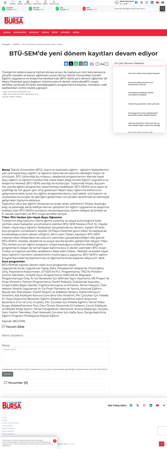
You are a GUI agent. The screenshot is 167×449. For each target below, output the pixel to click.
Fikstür (45, 2)
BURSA (7, 32)
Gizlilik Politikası (8, 428)
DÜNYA (45, 32)
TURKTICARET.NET (59, 444)
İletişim (5, 420)
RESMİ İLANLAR (8, 434)
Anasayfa (12, 2)
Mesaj (6, 345)
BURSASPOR (20, 32)
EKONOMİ (34, 32)
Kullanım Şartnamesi (10, 423)
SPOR (55, 32)
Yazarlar (20, 2)
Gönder (7, 374)
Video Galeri (37, 2)
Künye (4, 417)
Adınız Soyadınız (12, 335)
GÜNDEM (65, 32)
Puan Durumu (54, 2)
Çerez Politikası (8, 431)
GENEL (76, 32)
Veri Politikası (7, 426)
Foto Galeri (28, 2)
